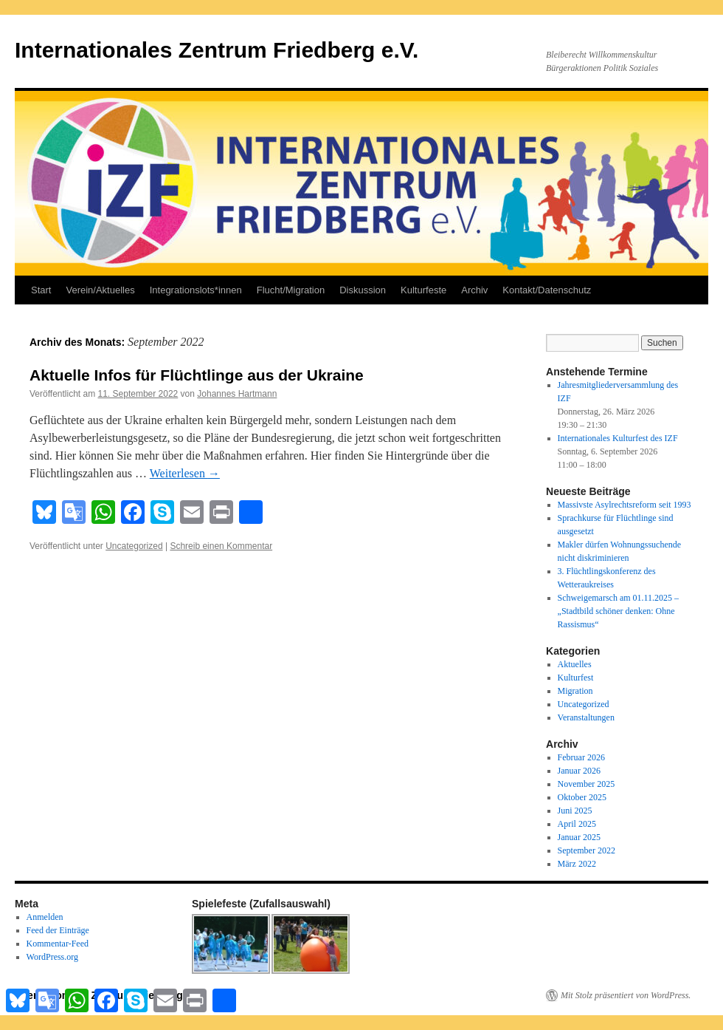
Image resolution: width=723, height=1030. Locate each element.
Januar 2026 (579, 770)
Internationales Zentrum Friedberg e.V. (216, 50)
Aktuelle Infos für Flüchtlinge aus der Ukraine (197, 374)
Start (41, 290)
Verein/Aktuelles (100, 290)
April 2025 (577, 824)
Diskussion (362, 290)
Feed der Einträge (58, 930)
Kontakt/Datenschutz (546, 290)
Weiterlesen (185, 473)
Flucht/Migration (291, 290)
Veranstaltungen (586, 717)
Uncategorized (133, 546)
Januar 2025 (579, 837)
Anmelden (45, 917)
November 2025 (586, 784)
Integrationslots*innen (196, 290)
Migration (575, 691)
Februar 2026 (581, 757)
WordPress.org (52, 957)
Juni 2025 (575, 810)
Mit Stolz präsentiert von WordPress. (626, 995)
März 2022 (577, 864)
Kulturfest (576, 677)
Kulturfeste (423, 290)
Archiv (474, 290)
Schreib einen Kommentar (221, 546)
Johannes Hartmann (237, 394)
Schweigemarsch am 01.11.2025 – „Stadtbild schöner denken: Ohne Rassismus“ (618, 611)
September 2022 (586, 850)
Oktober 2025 (582, 797)
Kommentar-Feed (58, 943)
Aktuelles (575, 664)
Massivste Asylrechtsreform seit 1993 (624, 504)
